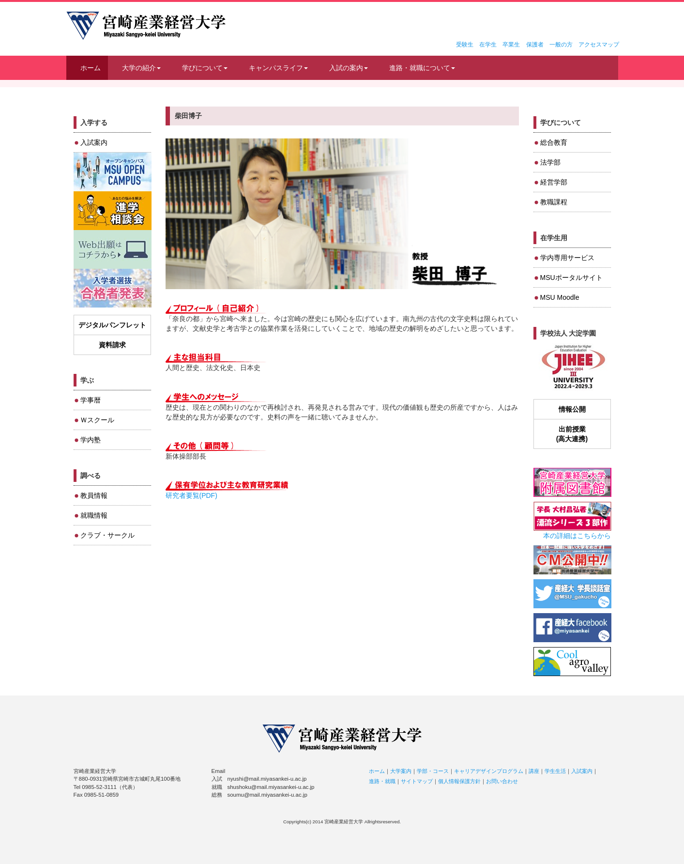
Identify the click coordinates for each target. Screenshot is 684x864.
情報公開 (572, 409)
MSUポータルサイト (571, 277)
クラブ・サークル (107, 535)
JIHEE (572, 367)
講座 (534, 771)
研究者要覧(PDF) (191, 495)
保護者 (535, 44)
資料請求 (112, 345)
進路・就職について (422, 68)
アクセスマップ (598, 44)
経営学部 (553, 182)
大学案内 (400, 771)
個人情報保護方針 (459, 781)
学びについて (205, 68)
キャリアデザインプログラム (488, 771)
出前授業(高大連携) (572, 434)
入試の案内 (348, 68)
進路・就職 (382, 781)
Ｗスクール (97, 420)
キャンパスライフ (278, 68)
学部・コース (433, 771)
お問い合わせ (502, 781)
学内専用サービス (567, 258)
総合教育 (553, 142)
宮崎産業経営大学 (146, 26)
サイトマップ (417, 781)
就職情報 (93, 515)
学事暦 (90, 400)
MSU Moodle (559, 297)
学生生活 (555, 771)
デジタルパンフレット (112, 325)
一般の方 (561, 44)
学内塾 (90, 440)
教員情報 (93, 495)
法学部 (550, 162)
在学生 (488, 44)
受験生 (464, 44)
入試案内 (93, 142)
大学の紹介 (141, 68)
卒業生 (511, 44)
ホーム (90, 68)
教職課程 (553, 202)
